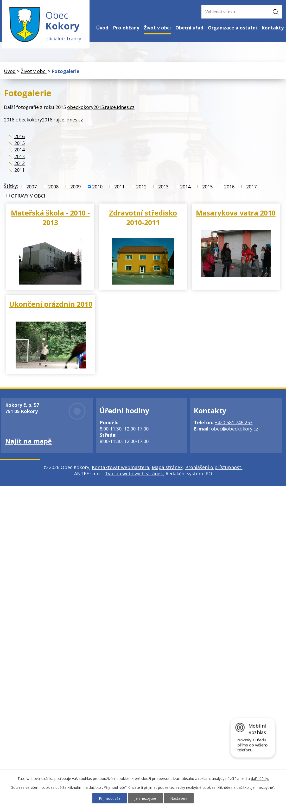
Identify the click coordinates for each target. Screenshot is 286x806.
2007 (31, 186)
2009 (75, 186)
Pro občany (126, 27)
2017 (251, 186)
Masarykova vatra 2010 (236, 213)
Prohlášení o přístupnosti (214, 467)
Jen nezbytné (145, 798)
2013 (19, 156)
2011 (19, 170)
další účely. (260, 778)
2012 (19, 163)
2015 (19, 143)
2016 (19, 136)
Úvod (102, 27)
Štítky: (11, 186)
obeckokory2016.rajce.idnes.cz (49, 119)
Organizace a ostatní (232, 27)
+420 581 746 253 (233, 422)
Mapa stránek (167, 467)
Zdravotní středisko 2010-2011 (143, 217)
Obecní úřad (189, 27)
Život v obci (157, 27)
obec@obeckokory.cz (234, 429)
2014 (19, 149)
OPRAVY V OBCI (28, 196)
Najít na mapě (28, 440)
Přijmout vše (109, 798)
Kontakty (273, 27)
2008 (53, 186)
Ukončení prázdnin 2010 (50, 304)
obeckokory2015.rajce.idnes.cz (101, 107)
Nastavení (178, 798)
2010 (97, 186)
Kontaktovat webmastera (120, 467)
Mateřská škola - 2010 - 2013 (50, 217)
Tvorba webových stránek (134, 473)
